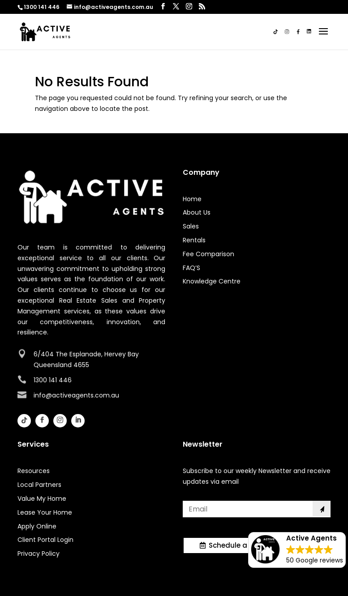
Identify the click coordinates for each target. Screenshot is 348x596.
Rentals (194, 240)
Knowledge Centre (212, 281)
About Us (197, 212)
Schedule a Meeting (243, 545)
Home (192, 198)
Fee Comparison (208, 253)
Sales (191, 226)
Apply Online (36, 526)
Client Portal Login (45, 539)
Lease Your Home (44, 512)
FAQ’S (191, 267)
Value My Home (41, 498)
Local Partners (39, 484)
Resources (33, 470)
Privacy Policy (38, 553)
